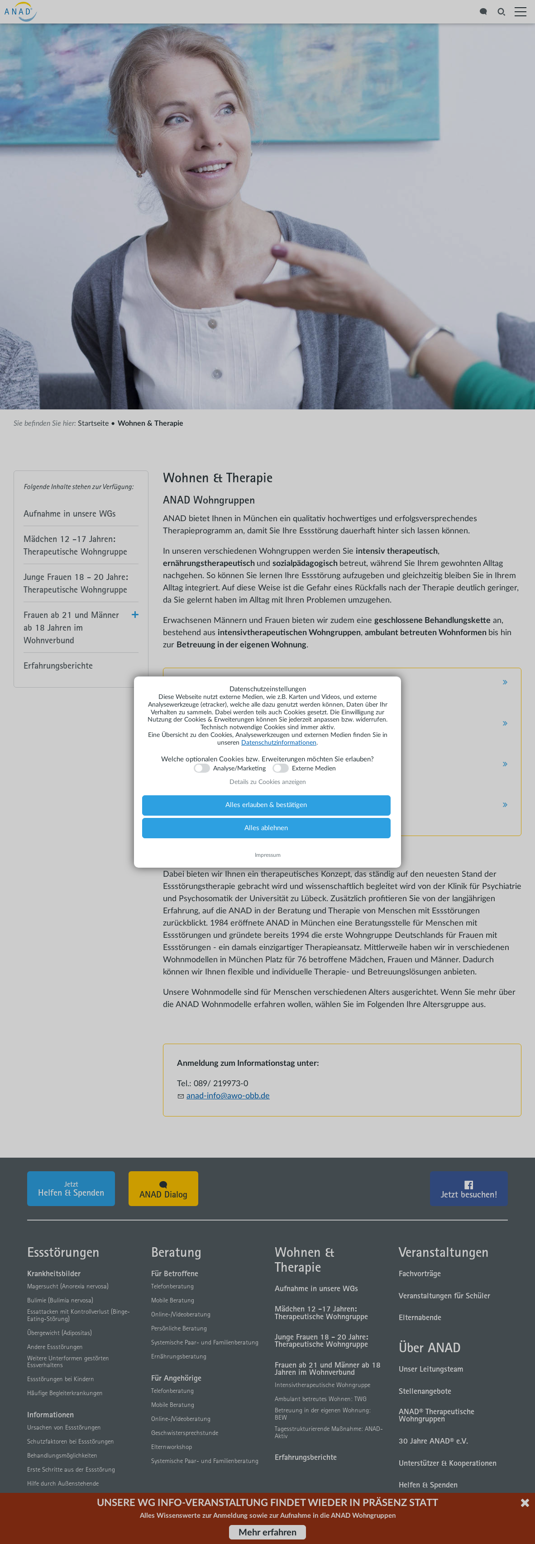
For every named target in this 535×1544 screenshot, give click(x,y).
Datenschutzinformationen (278, 743)
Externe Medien (314, 768)
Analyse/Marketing (239, 768)
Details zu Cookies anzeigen (267, 782)
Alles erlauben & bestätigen (266, 805)
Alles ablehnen (266, 828)
